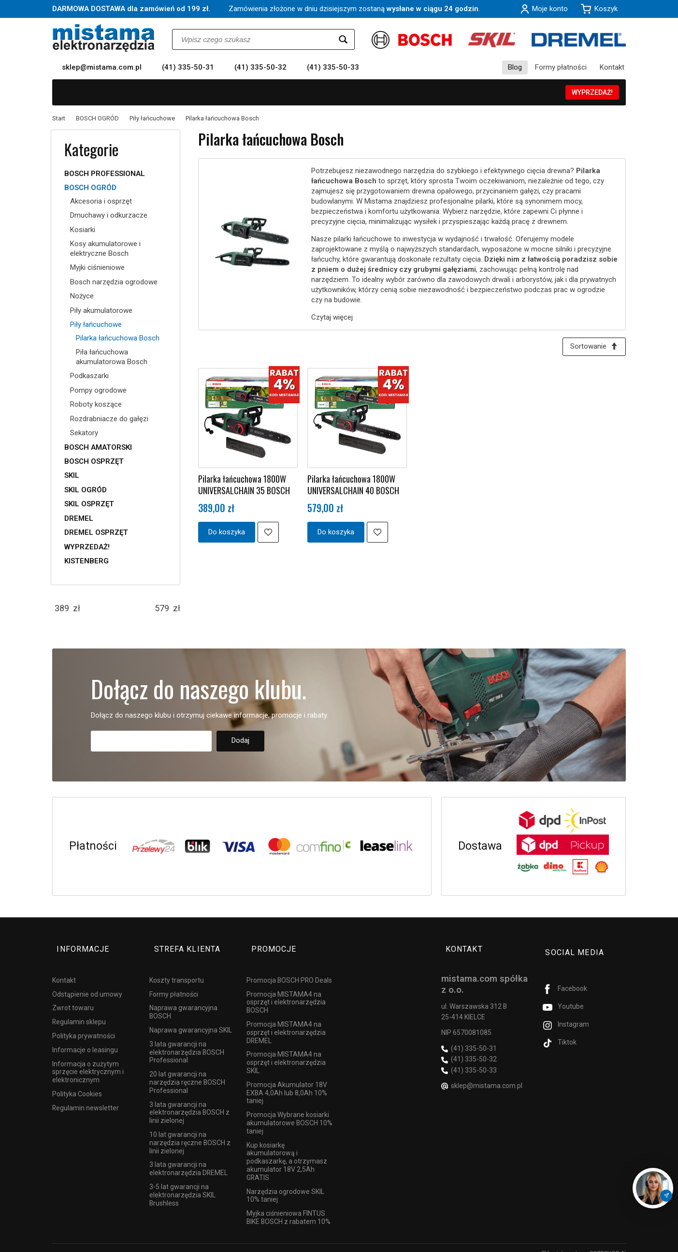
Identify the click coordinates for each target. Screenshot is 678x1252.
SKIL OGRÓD (85, 490)
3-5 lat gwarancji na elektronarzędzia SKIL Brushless (182, 1184)
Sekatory (84, 432)
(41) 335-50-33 (333, 67)
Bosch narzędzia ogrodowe (114, 282)
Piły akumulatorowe (101, 310)
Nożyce (82, 296)
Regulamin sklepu (79, 1011)
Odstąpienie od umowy (87, 983)
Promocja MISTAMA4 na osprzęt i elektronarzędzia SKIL (286, 1051)
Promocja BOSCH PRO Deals (289, 969)
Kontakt (612, 67)
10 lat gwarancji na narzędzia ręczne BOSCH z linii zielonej (190, 1131)
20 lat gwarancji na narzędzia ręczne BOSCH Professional (187, 1071)
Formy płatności (561, 67)
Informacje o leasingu (85, 1039)
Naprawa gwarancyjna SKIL (190, 1019)
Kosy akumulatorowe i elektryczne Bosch (105, 248)
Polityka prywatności (83, 1025)
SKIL (71, 475)
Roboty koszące (96, 404)
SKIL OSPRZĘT (89, 504)
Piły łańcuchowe (96, 324)
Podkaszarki (89, 375)
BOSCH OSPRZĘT (94, 461)
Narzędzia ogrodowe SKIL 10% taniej (285, 1185)
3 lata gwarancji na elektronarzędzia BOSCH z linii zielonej (189, 1102)
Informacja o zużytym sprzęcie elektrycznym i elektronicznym (88, 1061)
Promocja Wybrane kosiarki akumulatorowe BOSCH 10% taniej (289, 1112)
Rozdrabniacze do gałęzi (109, 418)
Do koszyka (226, 534)
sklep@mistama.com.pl (102, 67)
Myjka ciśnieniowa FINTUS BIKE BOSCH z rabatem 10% (288, 1206)
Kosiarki (82, 229)
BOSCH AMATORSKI (98, 447)
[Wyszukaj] (343, 39)
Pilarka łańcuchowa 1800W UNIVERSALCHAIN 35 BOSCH (244, 486)
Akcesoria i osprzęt (101, 201)
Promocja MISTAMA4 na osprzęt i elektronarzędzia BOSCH (286, 991)
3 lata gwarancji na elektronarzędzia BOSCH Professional (186, 1041)
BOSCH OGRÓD (90, 187)
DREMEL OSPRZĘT (96, 532)
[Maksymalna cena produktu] (162, 608)
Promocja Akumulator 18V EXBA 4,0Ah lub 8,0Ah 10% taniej (286, 1082)
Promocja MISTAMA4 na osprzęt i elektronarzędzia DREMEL (286, 1021)
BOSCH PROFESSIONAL (104, 173)
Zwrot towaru (73, 997)
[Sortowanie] (592, 348)
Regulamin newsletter (85, 1097)
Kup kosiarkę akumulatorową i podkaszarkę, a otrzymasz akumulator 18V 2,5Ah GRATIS (286, 1150)
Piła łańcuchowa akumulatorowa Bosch (111, 357)
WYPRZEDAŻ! (592, 92)
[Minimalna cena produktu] (62, 608)
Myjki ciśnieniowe (97, 267)
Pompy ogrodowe (98, 390)
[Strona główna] (103, 38)
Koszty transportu (176, 969)
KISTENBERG (86, 561)
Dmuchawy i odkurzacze (108, 215)
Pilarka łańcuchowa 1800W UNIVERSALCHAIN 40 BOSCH (353, 486)
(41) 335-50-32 (260, 67)
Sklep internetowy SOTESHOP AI (583, 1242)
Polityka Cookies (77, 1083)
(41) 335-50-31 (188, 67)
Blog (515, 67)
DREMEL (78, 518)
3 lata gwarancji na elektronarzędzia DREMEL (188, 1157)
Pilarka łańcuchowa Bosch (117, 338)
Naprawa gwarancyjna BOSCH (183, 1001)
